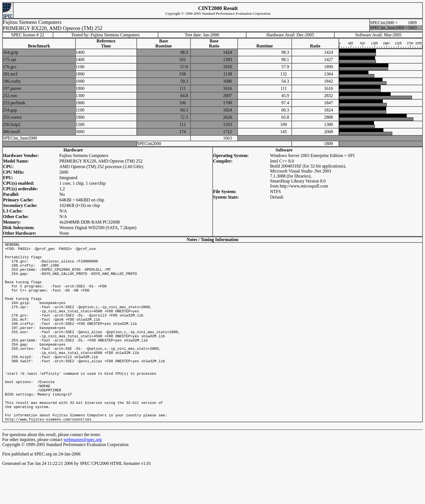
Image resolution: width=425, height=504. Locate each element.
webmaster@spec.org (82, 475)
